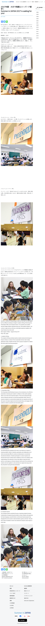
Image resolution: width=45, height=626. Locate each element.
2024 (37, 16)
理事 (11, 600)
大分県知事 (12, 603)
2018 (37, 29)
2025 (37, 14)
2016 (37, 33)
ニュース (41, 1)
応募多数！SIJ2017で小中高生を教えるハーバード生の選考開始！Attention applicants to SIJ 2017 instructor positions (7, 575)
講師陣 (25, 588)
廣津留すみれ (12, 598)
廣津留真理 (12, 596)
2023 (37, 18)
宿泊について (27, 591)
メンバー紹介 (12, 593)
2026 (37, 12)
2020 (37, 25)
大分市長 (11, 605)
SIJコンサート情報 (30, 1)
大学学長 (11, 608)
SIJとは (17, 1)
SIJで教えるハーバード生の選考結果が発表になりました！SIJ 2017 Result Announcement (27, 575)
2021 (37, 23)
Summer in (8, 2)
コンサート (26, 593)
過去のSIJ (26, 598)
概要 (11, 588)
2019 (37, 27)
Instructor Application (29, 600)
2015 (37, 35)
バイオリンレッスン (28, 596)
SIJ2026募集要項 (23, 1)
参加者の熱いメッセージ (15, 591)
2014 (37, 38)
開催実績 (36, 1)
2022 (37, 20)
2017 (37, 31)
